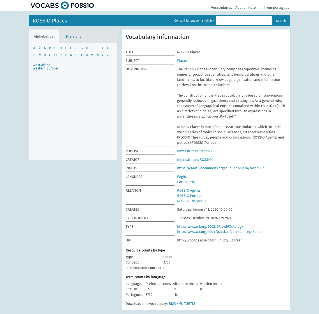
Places (182, 61)
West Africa (41, 65)
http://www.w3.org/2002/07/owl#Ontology (210, 226)
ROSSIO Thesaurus (191, 201)
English (207, 21)
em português (278, 7)
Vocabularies (221, 7)
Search (281, 21)
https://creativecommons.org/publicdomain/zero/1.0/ (220, 168)
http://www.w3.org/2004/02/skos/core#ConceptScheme (221, 232)
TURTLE (190, 304)
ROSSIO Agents (189, 190)
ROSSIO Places (50, 21)
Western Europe (45, 68)
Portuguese (186, 182)
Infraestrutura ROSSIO (194, 151)
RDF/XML (176, 304)
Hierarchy (73, 36)
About (240, 7)
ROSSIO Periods (189, 196)
